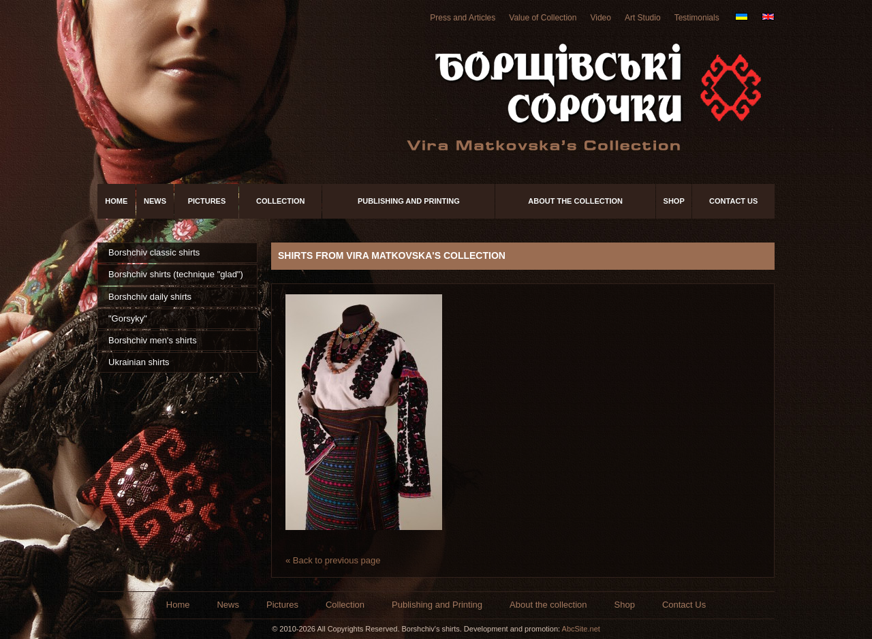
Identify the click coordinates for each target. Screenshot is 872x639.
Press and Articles (462, 17)
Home (116, 201)
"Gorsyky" (127, 318)
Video (600, 17)
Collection (280, 201)
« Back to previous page (332, 560)
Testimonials (696, 17)
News (155, 201)
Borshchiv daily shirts (149, 297)
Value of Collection (542, 17)
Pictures (207, 201)
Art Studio (643, 17)
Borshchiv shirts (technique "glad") (175, 274)
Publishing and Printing (409, 201)
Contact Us (733, 201)
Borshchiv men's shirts (152, 340)
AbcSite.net (581, 629)
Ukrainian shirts (139, 362)
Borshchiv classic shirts (154, 252)
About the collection (575, 201)
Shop (674, 201)
